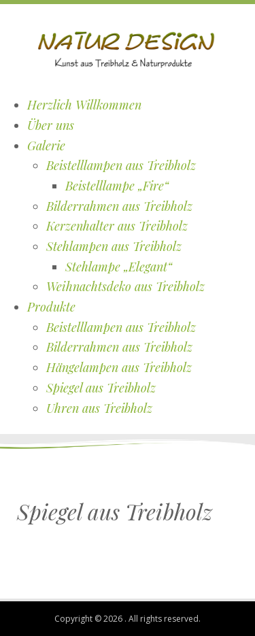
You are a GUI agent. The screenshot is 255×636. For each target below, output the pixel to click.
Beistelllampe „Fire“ (117, 186)
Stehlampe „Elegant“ (118, 266)
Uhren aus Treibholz (99, 408)
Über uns (50, 125)
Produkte (51, 307)
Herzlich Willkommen (84, 105)
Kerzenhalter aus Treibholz (117, 226)
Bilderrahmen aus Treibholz (119, 206)
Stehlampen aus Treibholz (114, 246)
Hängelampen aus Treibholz (119, 367)
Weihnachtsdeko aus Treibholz (125, 286)
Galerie (46, 145)
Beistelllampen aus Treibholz (121, 165)
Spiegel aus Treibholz (101, 388)
